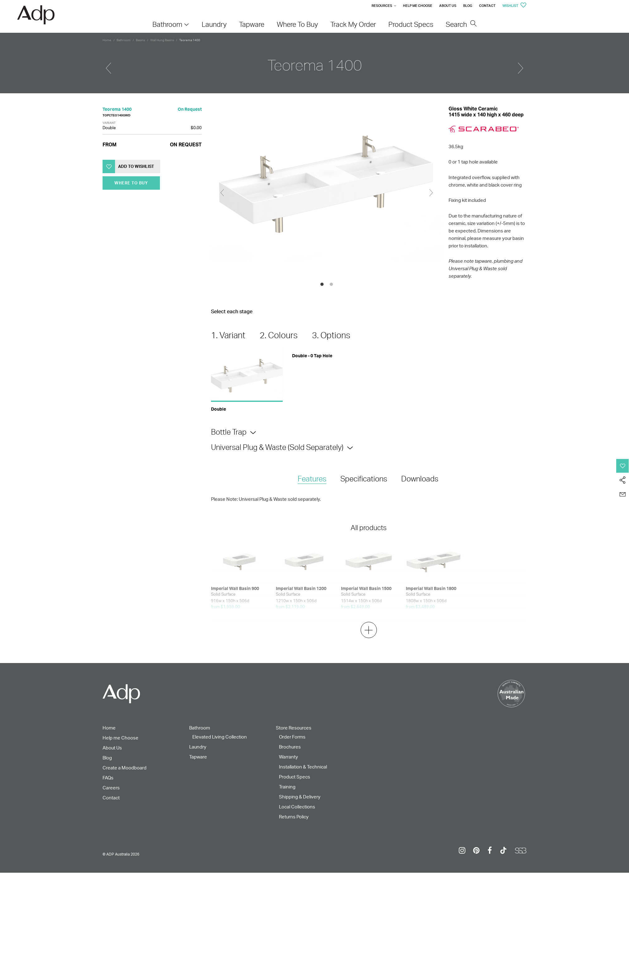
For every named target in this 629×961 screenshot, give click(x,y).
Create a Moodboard (124, 768)
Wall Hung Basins (162, 40)
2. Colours (279, 335)
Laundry (197, 747)
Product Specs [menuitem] (410, 24)
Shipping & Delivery (299, 797)
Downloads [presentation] (419, 478)
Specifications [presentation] (363, 478)
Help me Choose (417, 5)
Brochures (290, 747)
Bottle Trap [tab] (229, 432)
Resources (382, 5)
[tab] (312, 479)
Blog (467, 5)
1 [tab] (322, 284)
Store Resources (293, 728)
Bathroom (124, 40)
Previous (222, 193)
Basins (140, 40)
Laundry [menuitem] (214, 24)
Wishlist (514, 5)
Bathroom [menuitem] (167, 24)
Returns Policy (294, 817)
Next (431, 193)
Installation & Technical (303, 767)
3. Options (331, 335)
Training (287, 787)
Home (107, 40)
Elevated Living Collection (219, 737)
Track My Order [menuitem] (353, 24)
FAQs (108, 778)
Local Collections (297, 807)
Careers (111, 788)
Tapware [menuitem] (251, 24)
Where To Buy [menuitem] (297, 24)
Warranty (288, 757)
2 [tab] (331, 284)
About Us (447, 5)
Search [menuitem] (461, 24)
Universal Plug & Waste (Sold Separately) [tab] (277, 447)
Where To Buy (131, 182)
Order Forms (292, 737)
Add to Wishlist (136, 166)
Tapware (198, 757)
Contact (487, 5)
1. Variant (228, 335)
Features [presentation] (312, 478)
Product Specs (294, 777)
